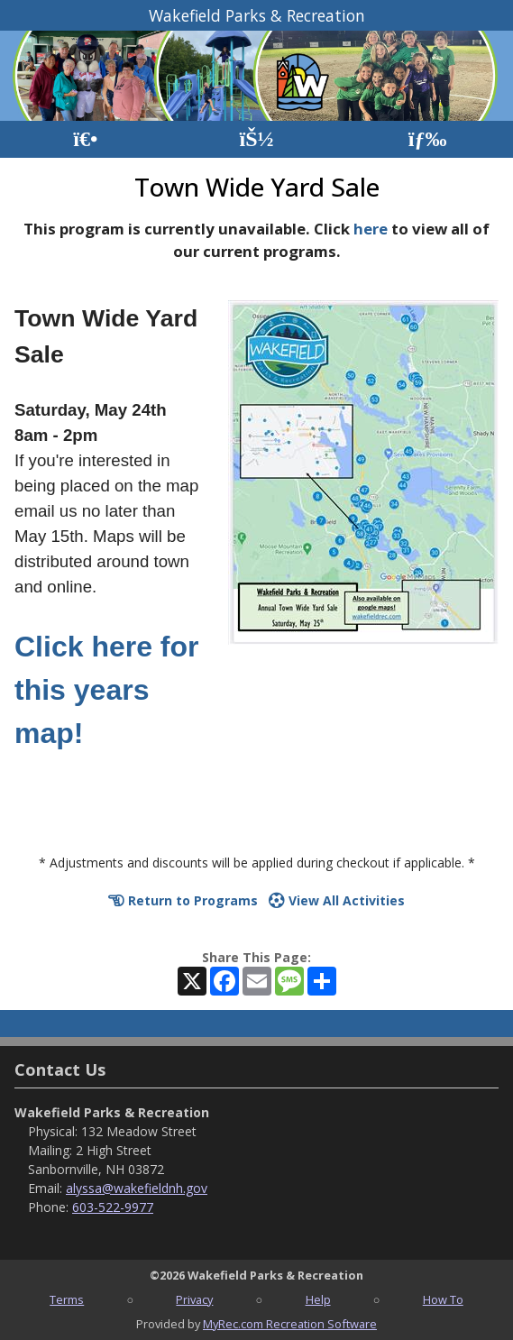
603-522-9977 (112, 1207)
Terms (67, 1299)
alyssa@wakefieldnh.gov (136, 1188)
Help (318, 1299)
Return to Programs (183, 900)
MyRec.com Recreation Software (290, 1324)
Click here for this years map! (106, 689)
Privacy (194, 1299)
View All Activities (337, 900)
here (370, 228)
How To (443, 1299)
